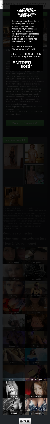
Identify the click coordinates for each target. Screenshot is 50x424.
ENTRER (21, 62)
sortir (26, 66)
